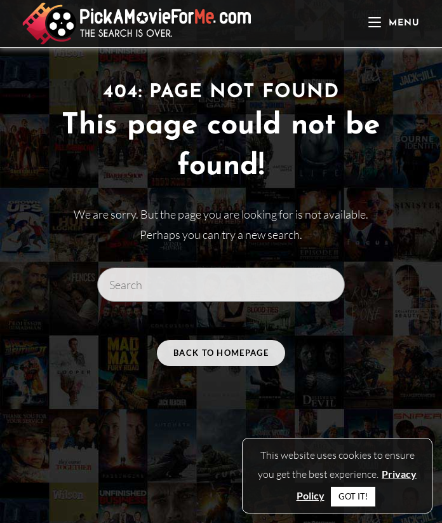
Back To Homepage (221, 353)
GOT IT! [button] (353, 496)
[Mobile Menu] (394, 23)
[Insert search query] (221, 285)
